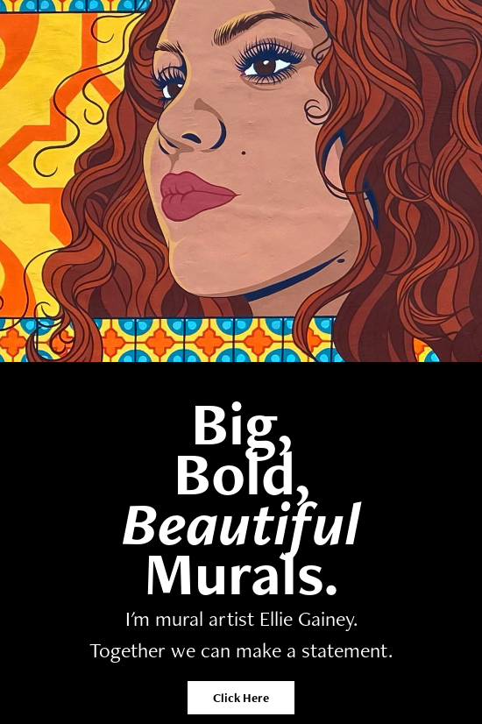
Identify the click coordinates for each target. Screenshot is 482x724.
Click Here (241, 698)
